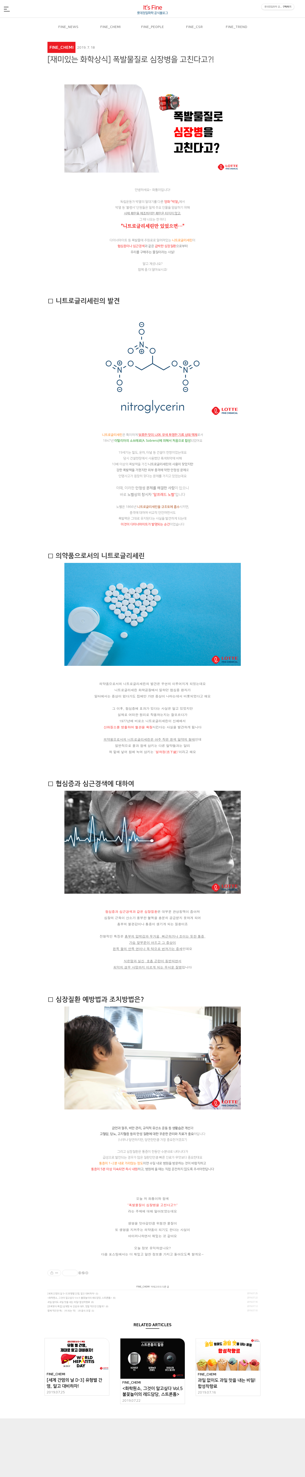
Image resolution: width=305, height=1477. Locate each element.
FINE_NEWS (68, 24)
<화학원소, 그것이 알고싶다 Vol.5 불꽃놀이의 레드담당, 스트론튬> (79, 1298)
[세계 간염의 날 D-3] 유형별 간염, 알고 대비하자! (71, 1293)
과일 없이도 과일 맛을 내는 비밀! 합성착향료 (68, 1302)
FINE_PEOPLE (152, 24)
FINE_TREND (236, 24)
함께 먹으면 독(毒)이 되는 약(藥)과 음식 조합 (68, 1310)
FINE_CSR (194, 24)
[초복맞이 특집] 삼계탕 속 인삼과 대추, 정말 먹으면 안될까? (76, 1306)
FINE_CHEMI (110, 24)
